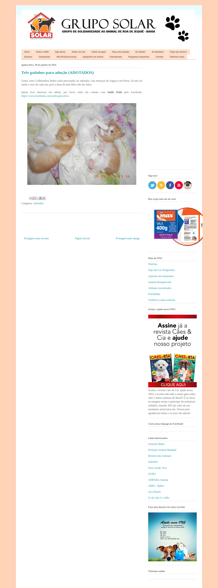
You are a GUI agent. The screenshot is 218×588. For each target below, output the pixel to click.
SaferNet (153, 461)
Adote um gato (98, 52)
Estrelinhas (154, 294)
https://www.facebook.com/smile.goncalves (45, 95)
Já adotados (158, 52)
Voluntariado (116, 57)
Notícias (152, 264)
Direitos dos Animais (159, 455)
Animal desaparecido (159, 282)
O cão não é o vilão (158, 497)
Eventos (28, 57)
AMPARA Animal (158, 479)
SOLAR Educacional (66, 57)
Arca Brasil (154, 491)
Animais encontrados (159, 288)
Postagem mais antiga (128, 238)
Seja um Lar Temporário (161, 270)
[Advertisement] (172, 116)
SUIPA (152, 473)
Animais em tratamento (161, 276)
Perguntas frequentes (138, 57)
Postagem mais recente (36, 238)
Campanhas (44, 57)
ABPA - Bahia (156, 485)
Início (27, 52)
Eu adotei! (140, 52)
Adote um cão (78, 52)
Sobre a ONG (42, 52)
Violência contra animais (161, 300)
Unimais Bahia (156, 443)
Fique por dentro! (178, 52)
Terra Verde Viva (157, 467)
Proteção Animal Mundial (162, 449)
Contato (159, 57)
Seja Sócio (60, 52)
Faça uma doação (120, 52)
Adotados (38, 203)
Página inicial (82, 238)
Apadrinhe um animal (93, 57)
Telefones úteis (177, 57)
